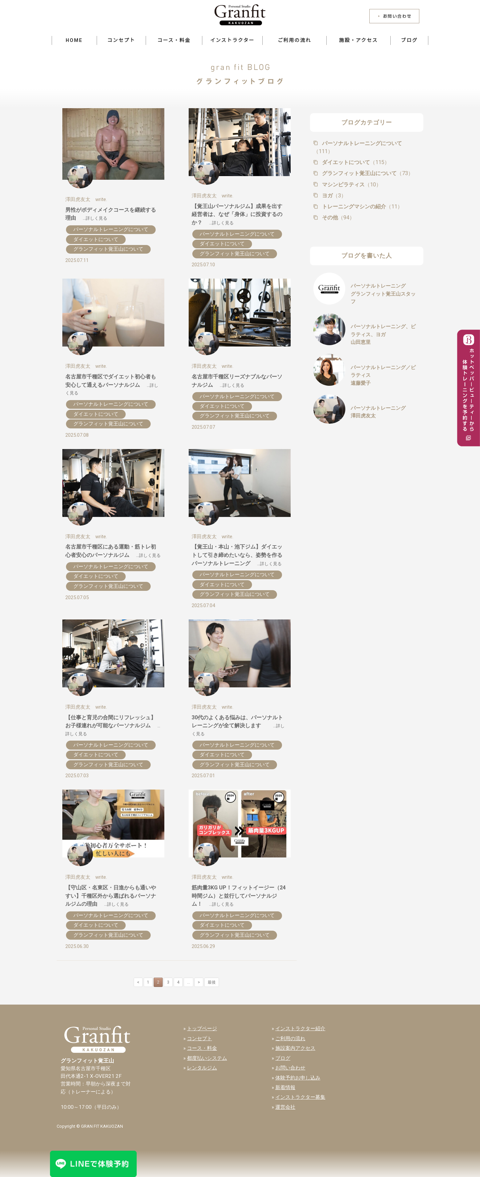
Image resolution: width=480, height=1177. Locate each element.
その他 (338, 217)
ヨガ (333, 195)
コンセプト (121, 40)
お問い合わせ (290, 1068)
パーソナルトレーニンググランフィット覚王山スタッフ (383, 294)
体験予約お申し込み (297, 1078)
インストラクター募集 (300, 1097)
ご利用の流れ (294, 40)
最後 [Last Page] (212, 982)
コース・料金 (174, 40)
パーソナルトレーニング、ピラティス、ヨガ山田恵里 (383, 334)
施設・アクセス (358, 40)
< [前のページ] (138, 982)
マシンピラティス (351, 184)
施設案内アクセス (295, 1048)
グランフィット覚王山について (108, 249)
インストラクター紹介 (300, 1029)
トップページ (202, 1029)
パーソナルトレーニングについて (110, 229)
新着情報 (285, 1087)
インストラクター (232, 40)
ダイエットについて (95, 239)
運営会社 (285, 1107)
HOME (74, 40)
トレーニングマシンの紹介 (362, 206)
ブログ (409, 40)
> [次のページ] (199, 982)
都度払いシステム (207, 1058)
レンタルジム (202, 1068)
